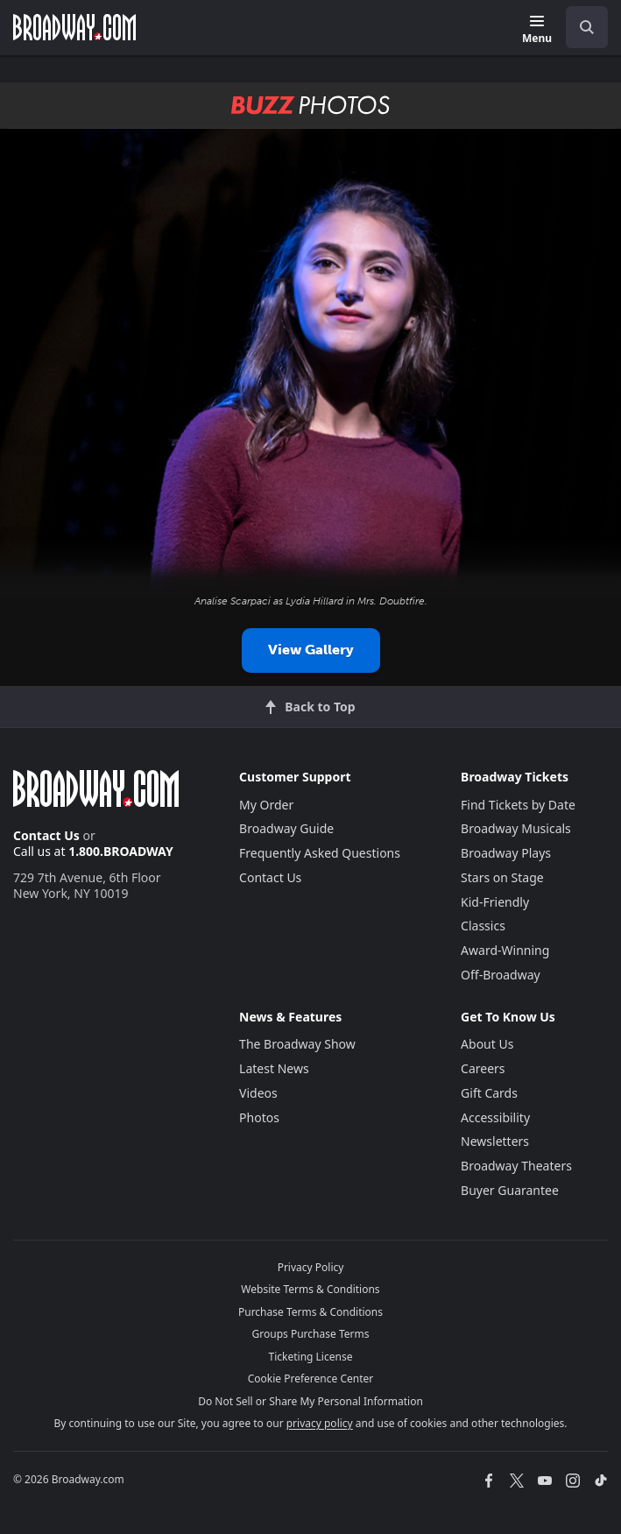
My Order (266, 804)
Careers (483, 1068)
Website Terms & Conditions (310, 1289)
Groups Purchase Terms (311, 1333)
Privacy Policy (311, 1267)
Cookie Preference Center (311, 1378)
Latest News (274, 1068)
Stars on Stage (502, 877)
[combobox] (580, 27)
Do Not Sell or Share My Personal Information (310, 1401)
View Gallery (311, 649)
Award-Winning (505, 950)
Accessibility (495, 1117)
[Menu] (537, 30)
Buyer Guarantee (510, 1190)
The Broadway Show (297, 1044)
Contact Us (46, 835)
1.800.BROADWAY (120, 851)
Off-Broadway (500, 974)
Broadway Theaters (516, 1165)
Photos (259, 1117)
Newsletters (495, 1141)
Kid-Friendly (495, 902)
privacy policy (319, 1423)
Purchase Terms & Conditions (310, 1311)
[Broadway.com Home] (74, 27)
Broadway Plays (506, 853)
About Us (487, 1044)
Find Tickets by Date (518, 804)
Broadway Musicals (516, 828)
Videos (258, 1093)
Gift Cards (489, 1093)
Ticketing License (311, 1356)
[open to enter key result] (587, 27)
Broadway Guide (286, 828)
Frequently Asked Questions (319, 853)
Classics (483, 925)
